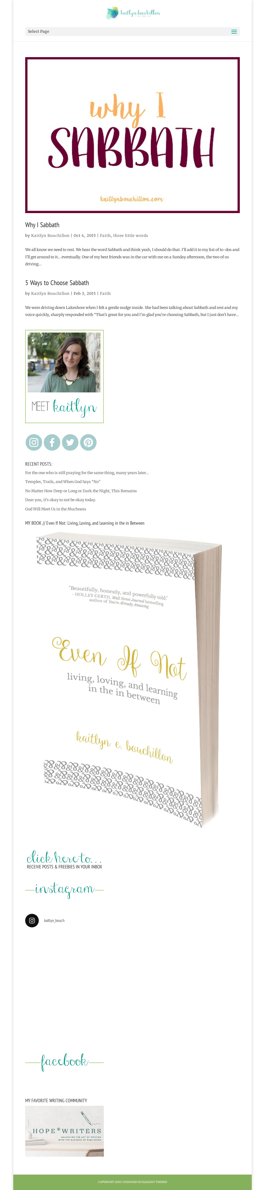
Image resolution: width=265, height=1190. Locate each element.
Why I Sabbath (42, 224)
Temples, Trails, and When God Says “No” (63, 481)
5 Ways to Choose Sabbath (57, 282)
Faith (105, 235)
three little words (130, 235)
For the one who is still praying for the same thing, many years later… (87, 472)
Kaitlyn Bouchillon (50, 235)
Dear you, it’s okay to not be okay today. (60, 499)
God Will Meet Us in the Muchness (55, 509)
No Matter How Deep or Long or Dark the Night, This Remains (81, 490)
